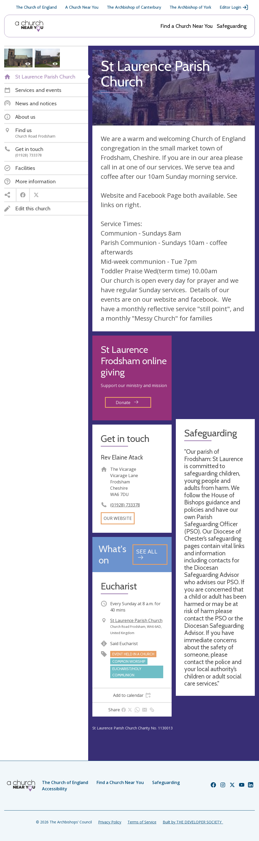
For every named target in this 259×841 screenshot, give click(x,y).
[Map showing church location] (215, 375)
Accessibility (54, 789)
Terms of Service (142, 821)
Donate (127, 402)
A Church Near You (81, 7)
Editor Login (234, 7)
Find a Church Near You (186, 26)
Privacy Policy (109, 821)
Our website (118, 518)
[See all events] (150, 554)
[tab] (132, 695)
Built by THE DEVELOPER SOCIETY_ (193, 821)
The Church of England (36, 7)
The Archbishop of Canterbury (134, 7)
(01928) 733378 (125, 505)
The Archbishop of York (190, 7)
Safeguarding (232, 26)
